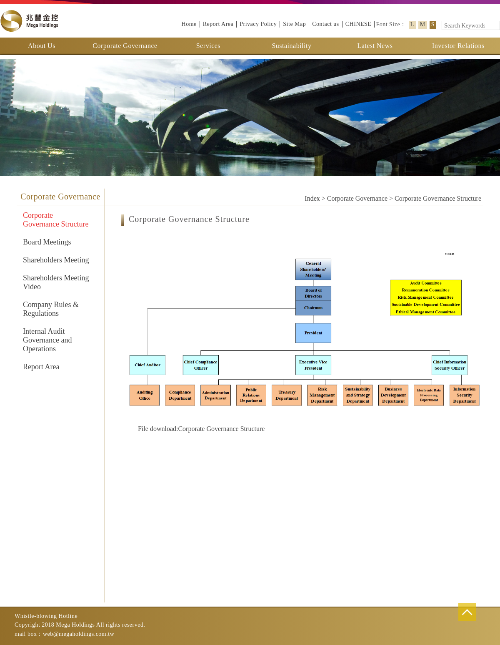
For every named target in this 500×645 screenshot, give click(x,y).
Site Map (294, 24)
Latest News (374, 45)
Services (208, 45)
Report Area (218, 24)
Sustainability (291, 45)
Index (312, 198)
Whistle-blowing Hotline (46, 616)
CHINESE (358, 24)
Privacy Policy (258, 24)
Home (189, 24)
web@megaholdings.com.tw (78, 634)
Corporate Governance (124, 45)
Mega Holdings (29, 21)
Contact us (325, 24)
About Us (41, 45)
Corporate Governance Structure (201, 428)
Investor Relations (458, 45)
